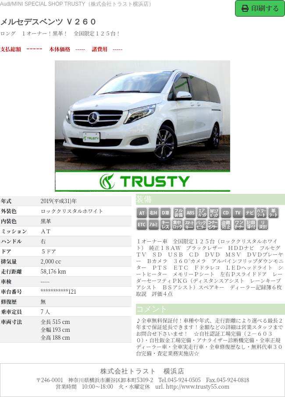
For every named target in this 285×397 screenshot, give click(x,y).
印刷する (260, 8)
